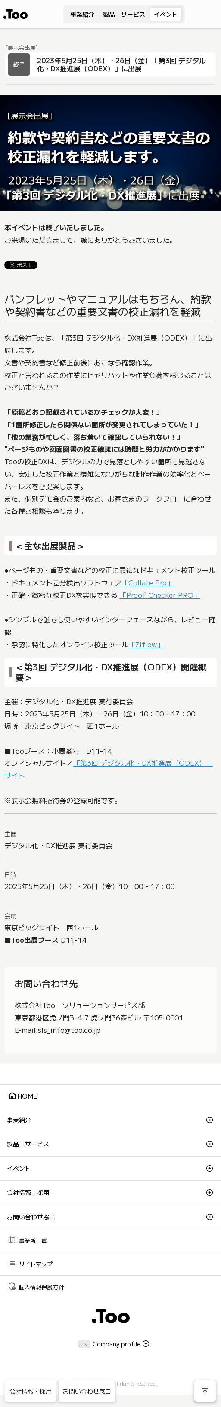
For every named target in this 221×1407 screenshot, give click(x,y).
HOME (22, 1095)
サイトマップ (30, 1263)
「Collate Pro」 (147, 582)
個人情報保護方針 (35, 1286)
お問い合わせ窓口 (31, 1216)
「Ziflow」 (146, 644)
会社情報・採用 (28, 1192)
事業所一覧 (27, 1240)
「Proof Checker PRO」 (159, 595)
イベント (166, 14)
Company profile (117, 1344)
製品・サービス (124, 14)
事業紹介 (82, 14)
